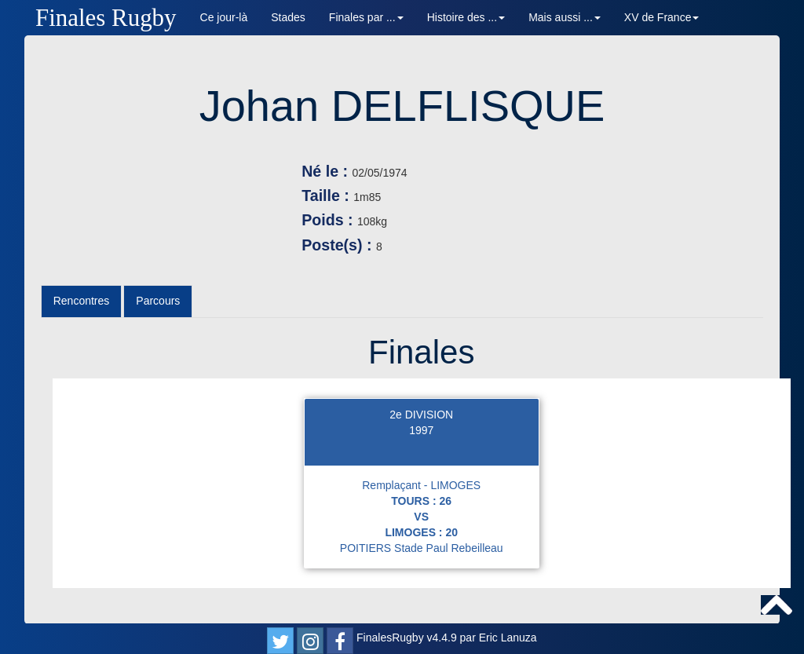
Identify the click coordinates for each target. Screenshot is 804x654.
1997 (421, 430)
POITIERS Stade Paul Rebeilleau (421, 548)
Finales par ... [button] (366, 17)
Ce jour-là (224, 17)
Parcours (158, 300)
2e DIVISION (421, 414)
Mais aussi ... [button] (564, 17)
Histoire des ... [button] (466, 17)
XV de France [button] (662, 17)
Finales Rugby (106, 17)
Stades (288, 17)
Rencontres (81, 300)
